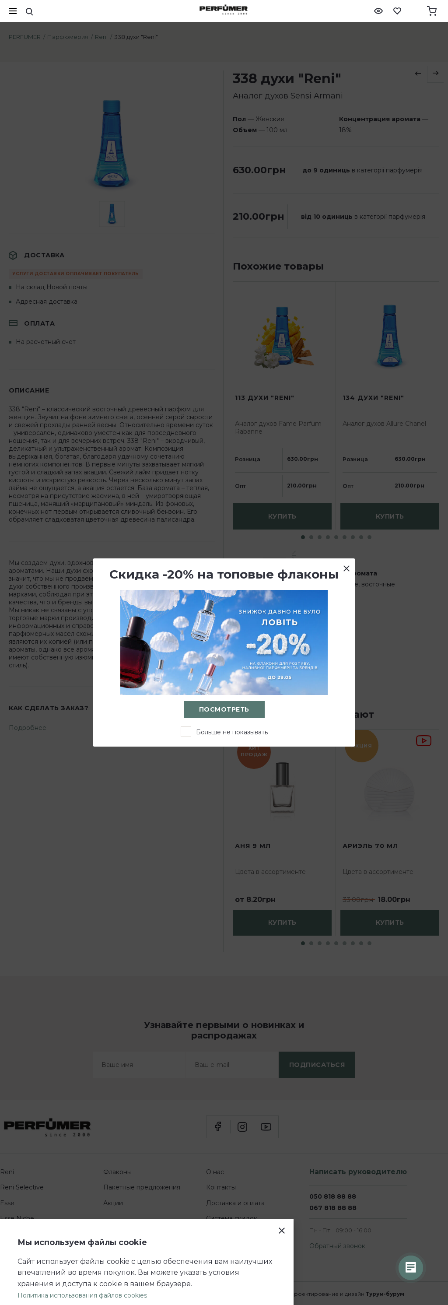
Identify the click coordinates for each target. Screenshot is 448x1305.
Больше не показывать (232, 732)
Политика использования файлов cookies (82, 1295)
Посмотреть (224, 709)
